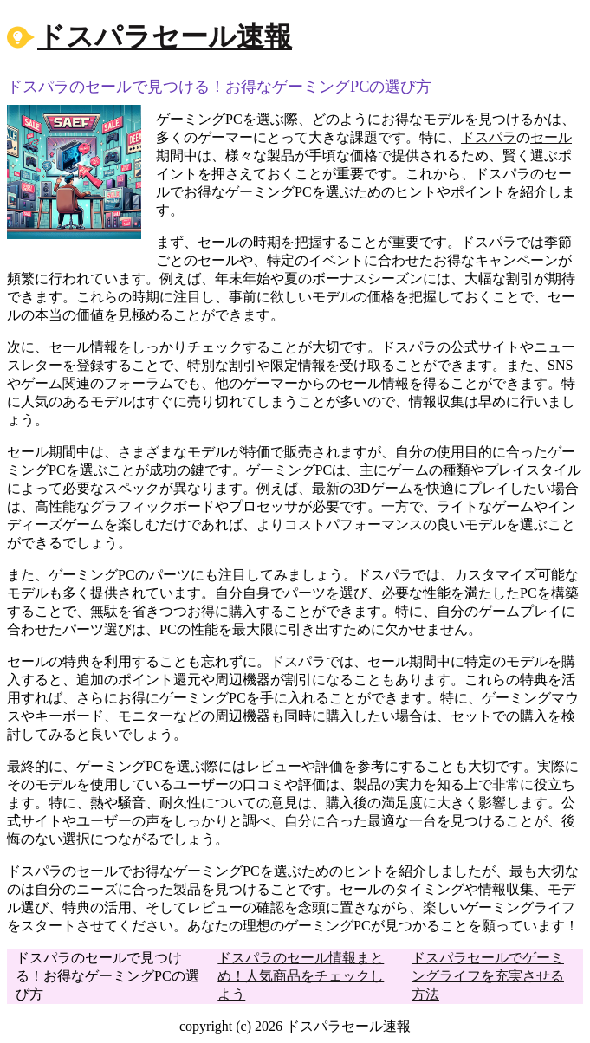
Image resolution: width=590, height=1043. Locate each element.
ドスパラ (488, 137)
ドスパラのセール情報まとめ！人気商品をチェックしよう (300, 975)
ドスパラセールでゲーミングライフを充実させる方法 (488, 975)
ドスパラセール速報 (164, 36)
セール (551, 137)
